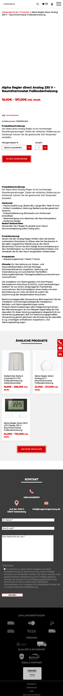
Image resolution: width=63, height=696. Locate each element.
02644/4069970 (32, 494)
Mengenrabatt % (10, 143)
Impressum (31, 684)
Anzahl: (38, 143)
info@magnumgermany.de (46, 505)
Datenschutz (31, 688)
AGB (31, 691)
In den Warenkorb (16, 159)
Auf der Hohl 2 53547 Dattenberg (16, 507)
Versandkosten (12, 115)
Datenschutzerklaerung (26, 587)
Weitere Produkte (31, 449)
